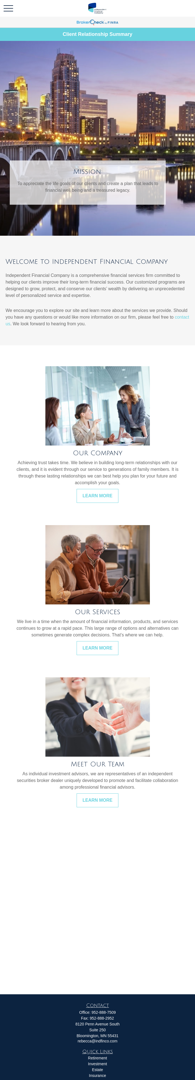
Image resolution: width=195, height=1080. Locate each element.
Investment (97, 1064)
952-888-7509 (103, 1012)
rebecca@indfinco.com (98, 1041)
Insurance (97, 1075)
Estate (97, 1069)
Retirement (97, 1058)
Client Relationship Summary (97, 34)
